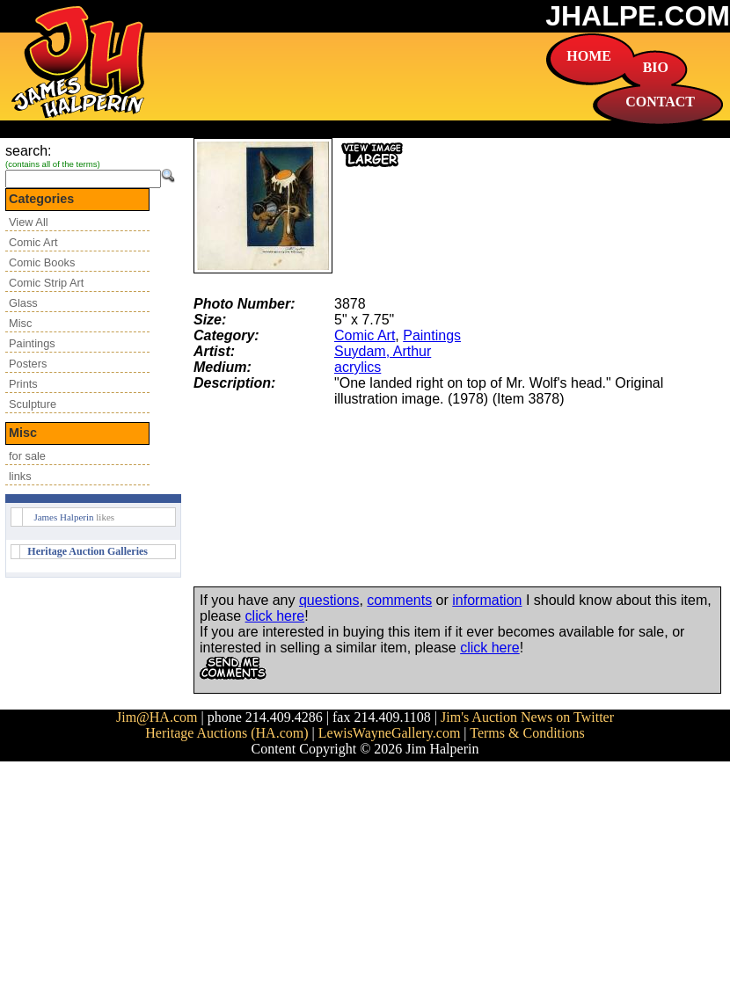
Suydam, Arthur (382, 351)
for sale (27, 455)
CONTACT (660, 101)
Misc (20, 323)
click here (275, 615)
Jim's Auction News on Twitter (527, 717)
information (487, 600)
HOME (588, 55)
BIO (655, 67)
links (20, 476)
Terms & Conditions (527, 732)
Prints (23, 383)
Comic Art (33, 242)
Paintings (32, 343)
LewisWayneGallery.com (389, 732)
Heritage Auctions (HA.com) (226, 732)
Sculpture (32, 404)
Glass (23, 302)
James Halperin (63, 517)
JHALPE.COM (637, 16)
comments (399, 600)
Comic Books (42, 262)
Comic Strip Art (46, 282)
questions (329, 600)
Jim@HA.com (157, 717)
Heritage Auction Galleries (87, 551)
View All (28, 222)
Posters (28, 363)
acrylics (357, 367)
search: (28, 150)
